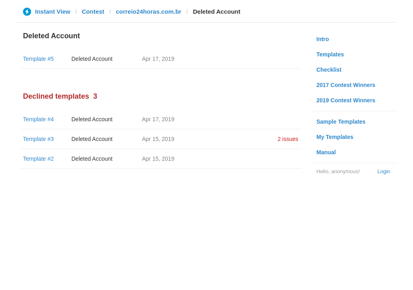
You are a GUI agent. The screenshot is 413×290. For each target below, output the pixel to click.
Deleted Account (92, 59)
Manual (326, 152)
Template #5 (38, 59)
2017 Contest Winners (346, 85)
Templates (330, 54)
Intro (323, 39)
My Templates (335, 137)
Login (384, 171)
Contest (93, 11)
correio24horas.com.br (148, 11)
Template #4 (38, 119)
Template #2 (38, 158)
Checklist (329, 69)
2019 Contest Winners (346, 100)
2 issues (287, 139)
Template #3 (38, 139)
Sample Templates (341, 121)
